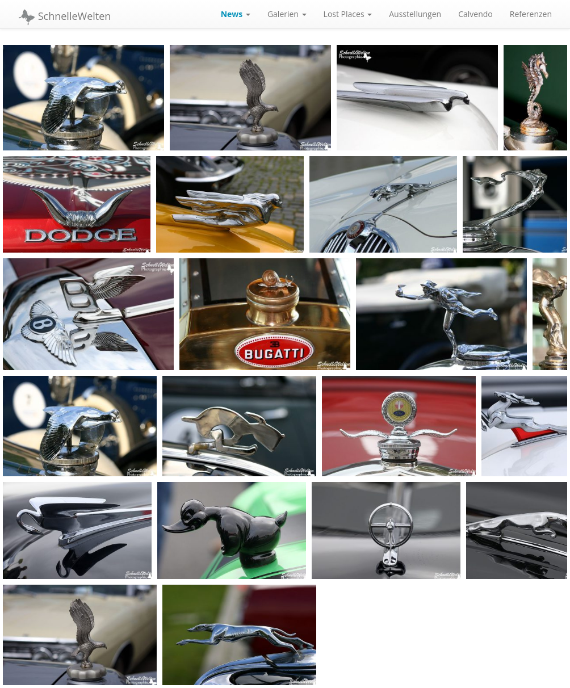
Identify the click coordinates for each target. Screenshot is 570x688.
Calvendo (475, 14)
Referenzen (531, 14)
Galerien (287, 14)
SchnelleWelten (64, 17)
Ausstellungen (415, 14)
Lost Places (348, 14)
